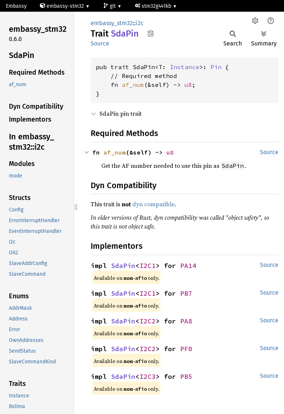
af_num (133, 84)
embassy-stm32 (62, 6)
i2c (139, 23)
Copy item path (151, 33)
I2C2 (147, 321)
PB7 (186, 293)
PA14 (188, 265)
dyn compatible (153, 204)
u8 (188, 84)
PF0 (186, 349)
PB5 (186, 376)
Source (100, 43)
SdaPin (123, 265)
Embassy (16, 6)
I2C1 (147, 265)
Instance (184, 67)
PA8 (186, 321)
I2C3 (147, 376)
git (110, 6)
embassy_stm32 (112, 23)
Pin (216, 67)
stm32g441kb (154, 6)
